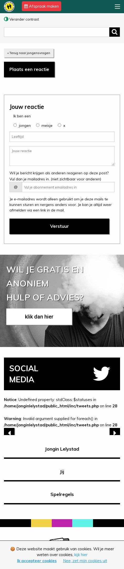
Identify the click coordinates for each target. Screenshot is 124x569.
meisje (47, 125)
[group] (15, 125)
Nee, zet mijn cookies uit (85, 560)
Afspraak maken (41, 6)
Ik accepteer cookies (37, 560)
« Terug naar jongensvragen (28, 53)
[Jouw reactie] (62, 156)
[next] (115, 433)
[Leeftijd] (62, 137)
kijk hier (80, 554)
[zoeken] (62, 32)
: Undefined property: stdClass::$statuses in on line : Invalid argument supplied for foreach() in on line (62, 416)
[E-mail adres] (68, 187)
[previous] (9, 433)
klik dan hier (39, 317)
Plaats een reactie (29, 69)
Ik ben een (22, 116)
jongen (25, 125)
